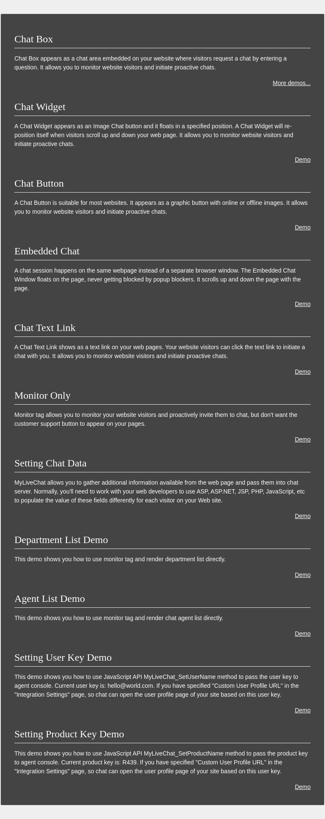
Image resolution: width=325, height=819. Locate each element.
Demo (303, 159)
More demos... (292, 83)
